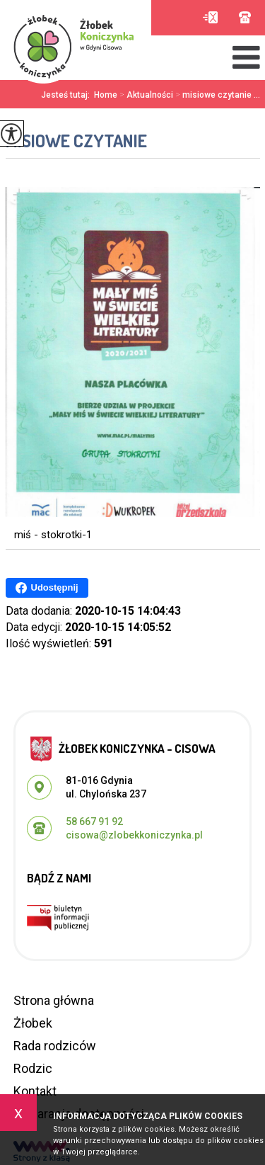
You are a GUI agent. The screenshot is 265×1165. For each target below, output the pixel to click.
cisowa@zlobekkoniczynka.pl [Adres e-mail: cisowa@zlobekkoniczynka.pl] (134, 835)
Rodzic (32, 1068)
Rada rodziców (54, 1045)
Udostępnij (47, 587)
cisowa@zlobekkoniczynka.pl (210, 17)
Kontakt (35, 1091)
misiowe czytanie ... (216, 95)
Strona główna (53, 1000)
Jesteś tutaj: (67, 95)
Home (105, 95)
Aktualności (145, 95)
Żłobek (32, 1023)
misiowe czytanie (76, 141)
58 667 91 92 (245, 17)
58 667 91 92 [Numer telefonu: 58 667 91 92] (94, 821)
